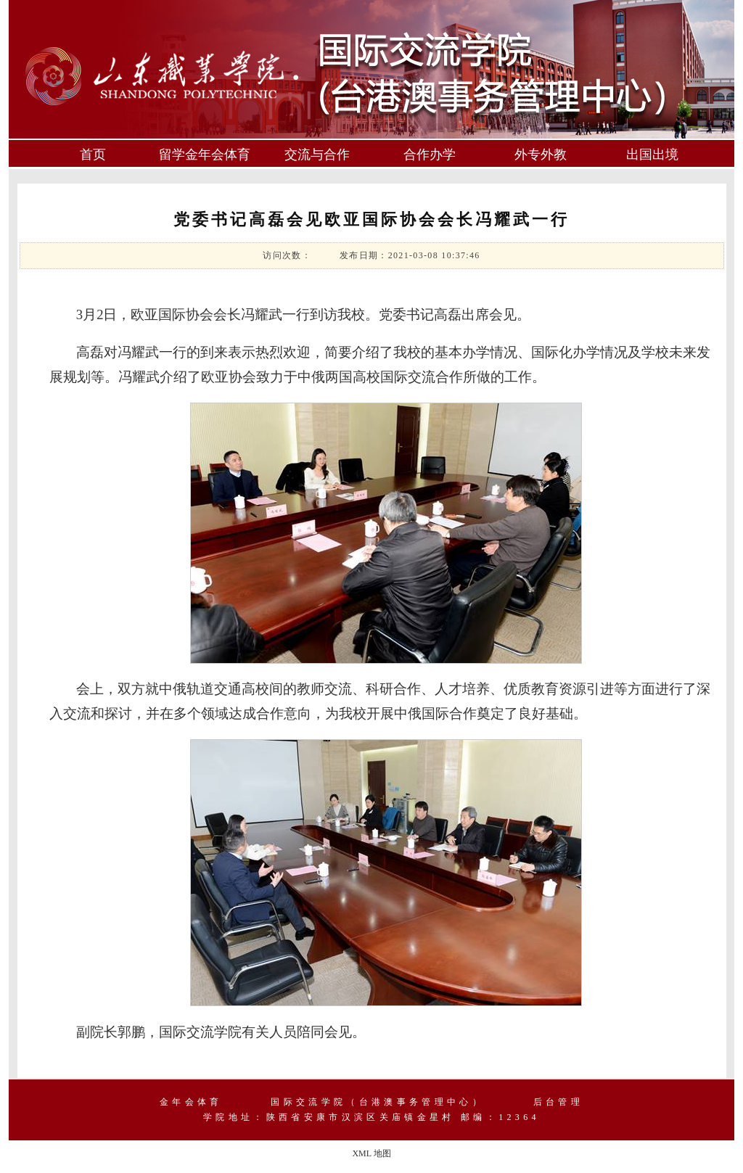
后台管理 (558, 1102)
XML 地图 (371, 1153)
